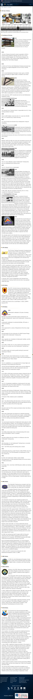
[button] (6, 2)
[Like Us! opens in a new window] (14, 688)
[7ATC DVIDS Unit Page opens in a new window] (9, 688)
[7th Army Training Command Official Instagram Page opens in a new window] (18, 688)
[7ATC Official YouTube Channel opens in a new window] (24, 688)
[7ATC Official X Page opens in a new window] (11, 688)
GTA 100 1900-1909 (9, 28)
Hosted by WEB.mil (8, 695)
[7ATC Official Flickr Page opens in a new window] (21, 688)
